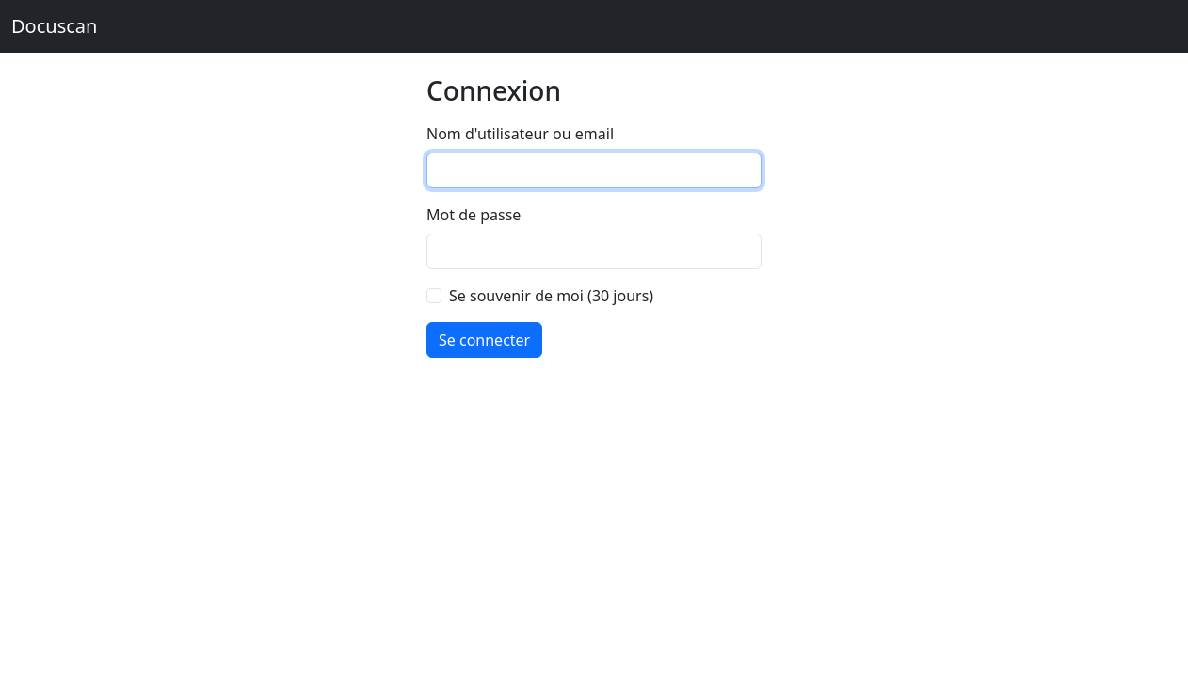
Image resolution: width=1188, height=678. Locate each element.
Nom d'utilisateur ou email (520, 133)
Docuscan (54, 26)
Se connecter (484, 340)
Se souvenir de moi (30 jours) (551, 295)
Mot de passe (473, 214)
